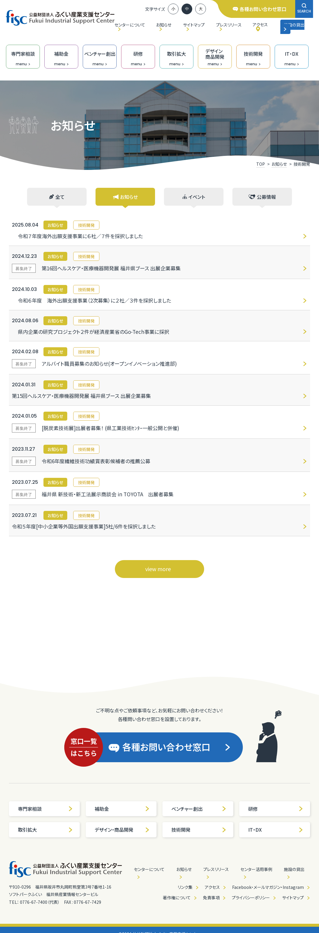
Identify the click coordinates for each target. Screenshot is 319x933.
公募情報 (262, 196)
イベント (193, 196)
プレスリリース (229, 25)
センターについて (130, 25)
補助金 (122, 808)
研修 (275, 808)
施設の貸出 (293, 26)
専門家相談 (45, 808)
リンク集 (185, 887)
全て (57, 196)
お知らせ (163, 25)
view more (158, 569)
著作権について (177, 898)
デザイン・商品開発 (122, 829)
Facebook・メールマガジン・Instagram (268, 887)
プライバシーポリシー (251, 898)
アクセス (260, 24)
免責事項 (211, 898)
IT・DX (275, 829)
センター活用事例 (256, 869)
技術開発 (198, 829)
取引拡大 (45, 829)
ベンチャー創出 (198, 808)
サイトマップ (194, 25)
